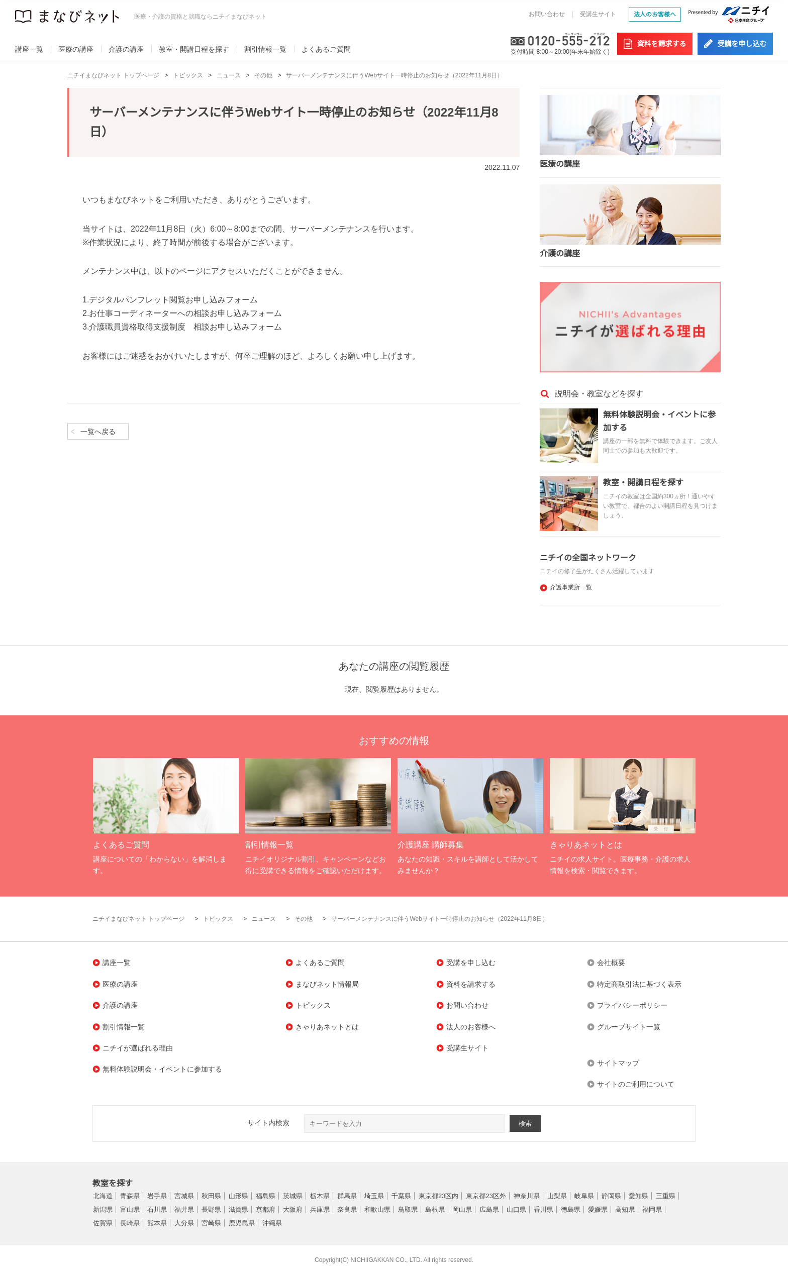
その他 (263, 75)
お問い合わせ (547, 14)
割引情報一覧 (265, 49)
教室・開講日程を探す (194, 49)
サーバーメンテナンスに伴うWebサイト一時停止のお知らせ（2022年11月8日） (394, 75)
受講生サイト (598, 14)
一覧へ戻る (98, 432)
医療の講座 (75, 49)
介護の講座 (126, 49)
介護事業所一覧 (571, 587)
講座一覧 (29, 49)
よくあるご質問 (326, 49)
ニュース (229, 75)
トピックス (188, 75)
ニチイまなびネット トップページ (113, 75)
